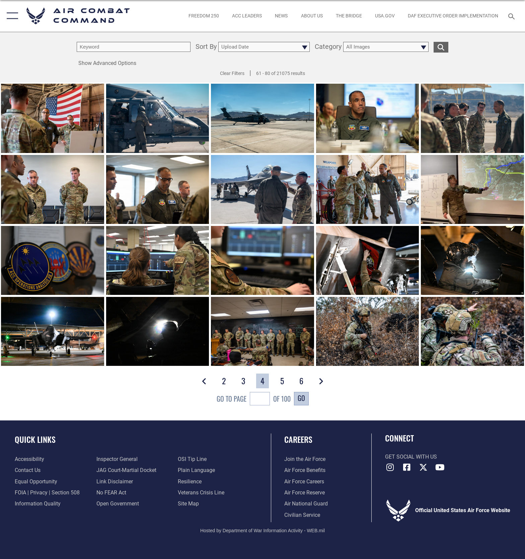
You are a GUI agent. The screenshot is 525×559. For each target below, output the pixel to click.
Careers (298, 439)
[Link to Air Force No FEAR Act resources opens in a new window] (111, 492)
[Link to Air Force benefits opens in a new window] (304, 470)
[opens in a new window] (384, 15)
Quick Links (35, 439)
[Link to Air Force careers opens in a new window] (304, 481)
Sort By (206, 47)
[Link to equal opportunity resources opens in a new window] (36, 481)
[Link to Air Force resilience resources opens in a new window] (190, 481)
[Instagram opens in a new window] (390, 467)
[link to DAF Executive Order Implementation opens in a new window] (453, 15)
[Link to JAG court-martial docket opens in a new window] (126, 470)
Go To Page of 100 (254, 399)
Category (328, 47)
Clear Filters (232, 73)
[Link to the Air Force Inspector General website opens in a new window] (117, 459)
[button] (11, 16)
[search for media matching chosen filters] (441, 47)
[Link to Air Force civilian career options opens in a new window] (302, 515)
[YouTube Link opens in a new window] (440, 467)
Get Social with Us (411, 457)
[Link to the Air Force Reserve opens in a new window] (304, 492)
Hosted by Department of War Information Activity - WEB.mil (262, 530)
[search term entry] (134, 47)
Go (301, 398)
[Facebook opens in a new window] (406, 467)
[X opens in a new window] (423, 467)
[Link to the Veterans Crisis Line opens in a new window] (201, 492)
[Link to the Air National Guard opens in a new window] (306, 503)
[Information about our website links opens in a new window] (114, 481)
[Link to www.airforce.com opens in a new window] (304, 459)
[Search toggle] (512, 15)
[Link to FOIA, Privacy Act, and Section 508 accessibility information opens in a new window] (47, 492)
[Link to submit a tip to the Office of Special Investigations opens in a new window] (192, 459)
